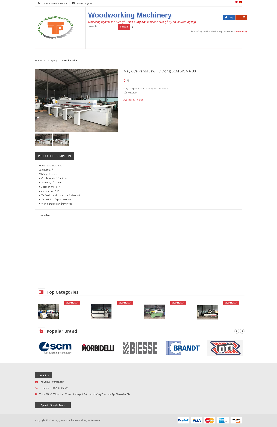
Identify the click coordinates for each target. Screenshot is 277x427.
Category (52, 60)
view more (71, 303)
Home (38, 60)
